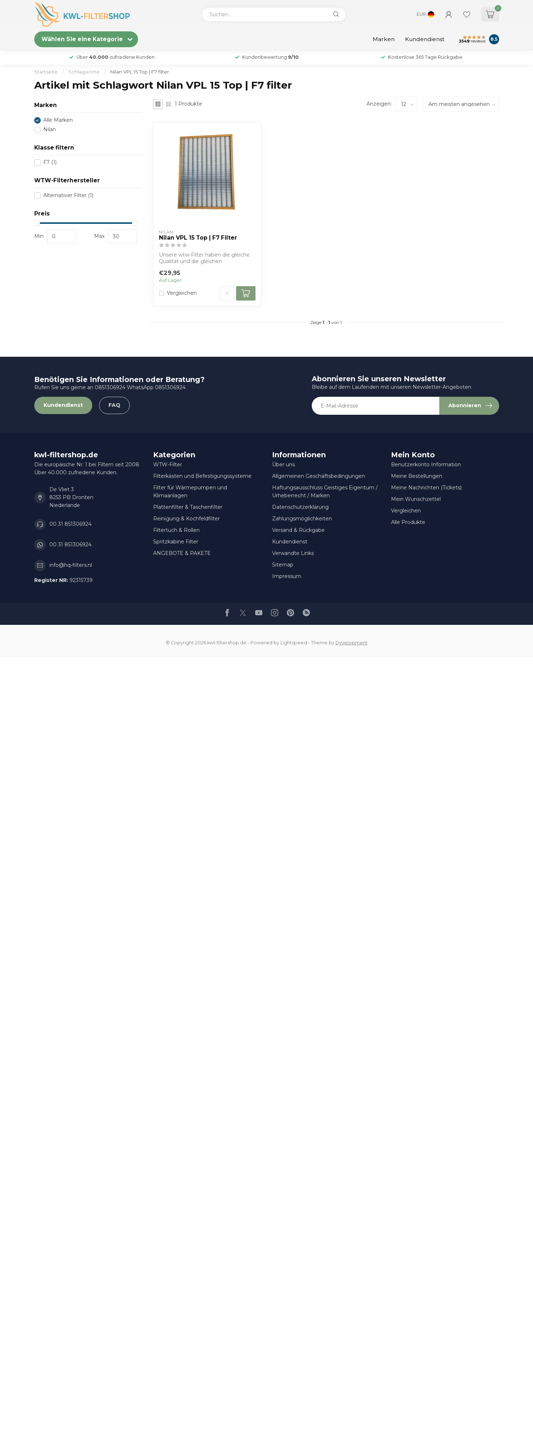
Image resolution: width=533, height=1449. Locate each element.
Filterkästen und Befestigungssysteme (202, 476)
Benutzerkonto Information (426, 464)
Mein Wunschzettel (416, 499)
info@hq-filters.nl (70, 565)
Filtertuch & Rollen (176, 530)
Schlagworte (83, 72)
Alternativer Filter (68, 195)
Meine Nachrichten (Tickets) (426, 487)
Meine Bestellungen (416, 476)
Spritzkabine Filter (175, 541)
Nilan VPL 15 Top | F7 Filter (198, 238)
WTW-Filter (167, 464)
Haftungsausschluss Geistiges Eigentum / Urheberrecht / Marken (325, 491)
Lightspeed (293, 642)
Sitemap (282, 564)
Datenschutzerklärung (300, 507)
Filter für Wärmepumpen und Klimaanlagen (190, 491)
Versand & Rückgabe (298, 530)
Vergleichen (182, 293)
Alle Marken (58, 120)
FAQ (114, 405)
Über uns (283, 464)
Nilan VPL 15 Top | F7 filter (139, 72)
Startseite (46, 72)
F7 (50, 162)
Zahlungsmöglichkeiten (302, 518)
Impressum (286, 576)
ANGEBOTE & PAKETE (182, 553)
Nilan (49, 129)
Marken (384, 39)
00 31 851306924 (70, 524)
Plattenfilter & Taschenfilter (187, 507)
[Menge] (227, 293)
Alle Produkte (408, 522)
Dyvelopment (352, 642)
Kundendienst (424, 39)
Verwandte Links (293, 553)
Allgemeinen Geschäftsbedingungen (318, 476)
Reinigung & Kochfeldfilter (186, 518)
